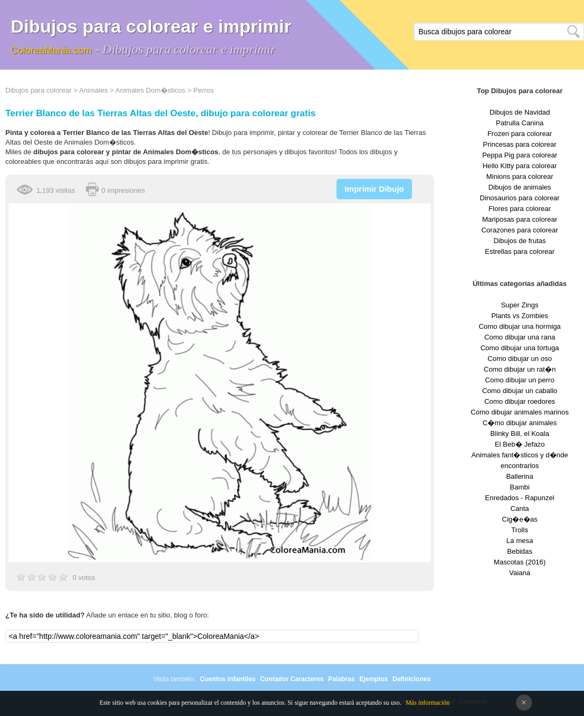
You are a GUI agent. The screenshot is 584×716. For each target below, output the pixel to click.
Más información (428, 702)
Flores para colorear (520, 209)
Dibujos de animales (519, 187)
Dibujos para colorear (38, 90)
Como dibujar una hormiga (519, 326)
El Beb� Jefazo (519, 444)
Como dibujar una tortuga (520, 348)
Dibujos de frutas (519, 241)
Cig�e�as (519, 519)
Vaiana (519, 573)
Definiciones (411, 679)
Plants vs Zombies (519, 316)
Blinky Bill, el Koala (519, 433)
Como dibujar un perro (519, 380)
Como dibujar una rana (519, 337)
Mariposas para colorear (519, 219)
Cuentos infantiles (228, 679)
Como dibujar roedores (519, 401)
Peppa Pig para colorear (519, 155)
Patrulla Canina (520, 123)
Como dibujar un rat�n (520, 369)
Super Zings (519, 305)
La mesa (519, 541)
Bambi (520, 487)
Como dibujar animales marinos (520, 412)
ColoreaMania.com (51, 50)
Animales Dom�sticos (150, 90)
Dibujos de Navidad (520, 112)
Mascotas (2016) (520, 562)
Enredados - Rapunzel (519, 498)
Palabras (341, 679)
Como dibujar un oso (520, 359)
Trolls (519, 530)
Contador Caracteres (292, 679)
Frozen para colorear (520, 134)
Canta (520, 508)
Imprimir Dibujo (374, 188)
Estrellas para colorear (520, 251)
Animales (93, 90)
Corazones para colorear (519, 230)
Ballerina (520, 476)
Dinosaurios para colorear (520, 198)
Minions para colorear (519, 176)
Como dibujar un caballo (519, 391)
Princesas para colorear (519, 144)
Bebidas (520, 551)
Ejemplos (374, 679)
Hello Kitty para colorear (520, 166)
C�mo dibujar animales (520, 423)
